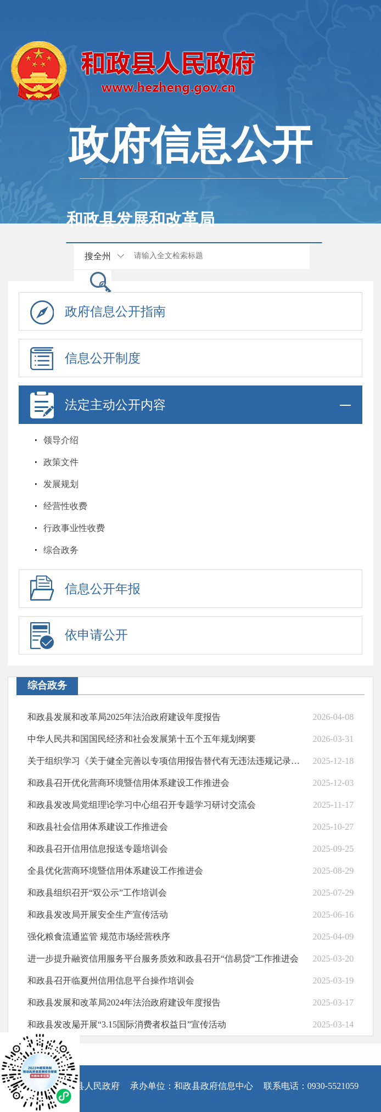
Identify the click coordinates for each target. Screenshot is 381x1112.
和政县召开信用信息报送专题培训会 (97, 848)
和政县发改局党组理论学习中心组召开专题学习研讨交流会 (141, 804)
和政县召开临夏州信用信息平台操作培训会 (110, 980)
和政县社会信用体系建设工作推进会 (97, 826)
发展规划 (61, 484)
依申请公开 (96, 635)
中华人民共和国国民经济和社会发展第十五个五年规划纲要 (141, 739)
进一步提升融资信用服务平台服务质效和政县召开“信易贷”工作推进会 (163, 958)
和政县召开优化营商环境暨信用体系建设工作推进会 (128, 782)
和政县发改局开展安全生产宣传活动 (97, 914)
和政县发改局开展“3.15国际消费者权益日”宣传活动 (126, 1024)
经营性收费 (65, 506)
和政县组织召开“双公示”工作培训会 (97, 892)
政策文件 (61, 462)
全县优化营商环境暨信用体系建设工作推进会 (115, 870)
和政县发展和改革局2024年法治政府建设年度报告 (124, 1002)
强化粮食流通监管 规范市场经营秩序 (98, 936)
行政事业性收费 (74, 528)
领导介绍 (61, 440)
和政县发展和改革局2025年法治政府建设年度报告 (124, 717)
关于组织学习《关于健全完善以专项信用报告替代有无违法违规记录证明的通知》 (164, 760)
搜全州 (98, 256)
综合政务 (61, 550)
